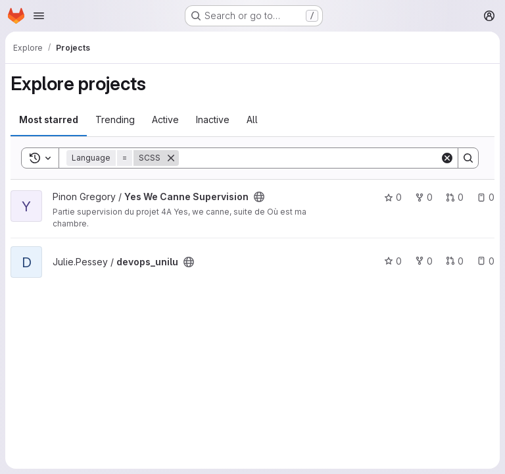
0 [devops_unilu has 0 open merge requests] (455, 261)
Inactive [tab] (212, 119)
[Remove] (171, 158)
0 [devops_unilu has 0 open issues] (485, 261)
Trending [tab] (115, 119)
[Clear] (447, 158)
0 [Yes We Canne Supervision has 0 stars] (393, 197)
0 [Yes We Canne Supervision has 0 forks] (424, 197)
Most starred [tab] (48, 119)
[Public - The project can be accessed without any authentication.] (259, 197)
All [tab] (252, 119)
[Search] (309, 158)
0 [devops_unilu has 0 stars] (393, 261)
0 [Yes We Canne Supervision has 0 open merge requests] (455, 197)
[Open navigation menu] (38, 15)
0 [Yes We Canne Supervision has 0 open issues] (485, 197)
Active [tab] (165, 119)
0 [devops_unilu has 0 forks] (424, 261)
